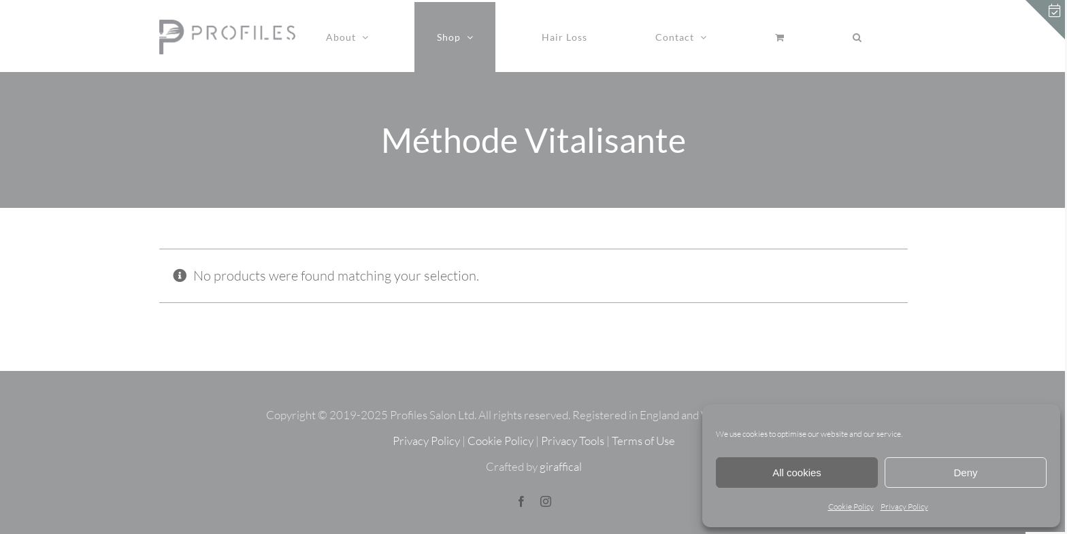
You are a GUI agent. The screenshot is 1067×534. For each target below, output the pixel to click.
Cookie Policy (851, 506)
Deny (965, 472)
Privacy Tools (572, 440)
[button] (857, 37)
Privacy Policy (904, 506)
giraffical (561, 466)
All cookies (796, 472)
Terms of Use (643, 440)
